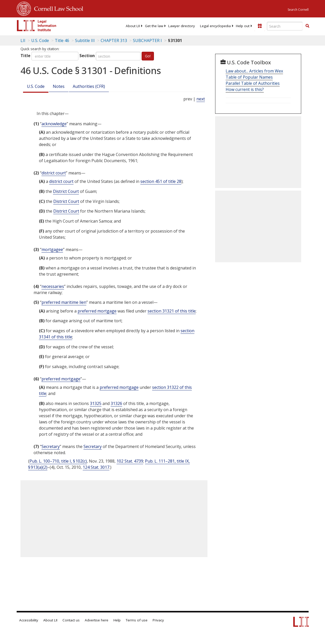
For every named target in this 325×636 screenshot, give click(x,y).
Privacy (158, 620)
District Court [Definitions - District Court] (66, 191)
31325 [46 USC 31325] (95, 403)
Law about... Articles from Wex (254, 71)
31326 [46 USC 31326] (116, 403)
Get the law (154, 26)
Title (25, 55)
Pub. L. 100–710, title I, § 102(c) (58, 461)
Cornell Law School (57, 8)
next (200, 99)
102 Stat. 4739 (130, 461)
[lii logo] (36, 26)
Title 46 (62, 40)
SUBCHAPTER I (147, 40)
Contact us (71, 620)
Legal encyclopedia (215, 26)
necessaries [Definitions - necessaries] (52, 286)
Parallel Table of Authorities (253, 83)
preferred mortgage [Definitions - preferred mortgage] (97, 311)
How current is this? (245, 89)
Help (117, 620)
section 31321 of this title (172, 311)
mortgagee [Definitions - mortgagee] (52, 249)
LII (22, 40)
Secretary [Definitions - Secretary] (50, 446)
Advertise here (96, 620)
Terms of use (137, 620)
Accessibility (28, 620)
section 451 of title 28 (160, 181)
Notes (59, 86)
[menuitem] (132, 25)
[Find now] (307, 26)
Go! (148, 56)
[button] (307, 26)
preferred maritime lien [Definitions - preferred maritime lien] (63, 302)
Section (87, 55)
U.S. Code (36, 86)
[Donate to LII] (260, 26)
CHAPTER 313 (114, 40)
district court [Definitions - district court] (53, 173)
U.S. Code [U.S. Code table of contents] (40, 40)
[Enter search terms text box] (285, 26)
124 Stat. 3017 (96, 467)
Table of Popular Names (249, 77)
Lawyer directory (181, 26)
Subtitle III (85, 40)
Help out (242, 26)
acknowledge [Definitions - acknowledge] (54, 124)
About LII (133, 26)
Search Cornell (298, 9)
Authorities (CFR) (89, 86)
